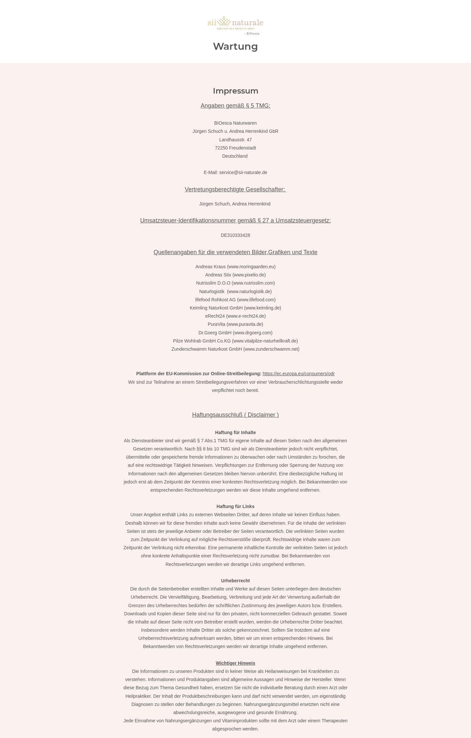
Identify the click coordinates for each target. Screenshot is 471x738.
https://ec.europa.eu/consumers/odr (299, 373)
